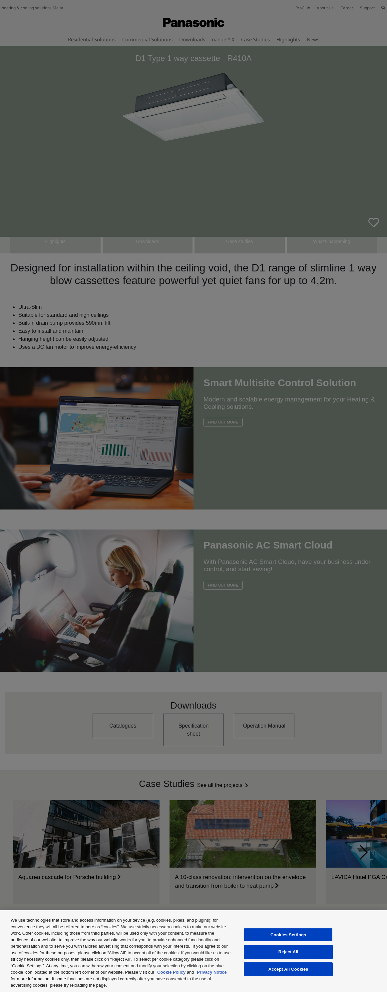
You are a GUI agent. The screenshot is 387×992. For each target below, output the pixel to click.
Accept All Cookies (288, 969)
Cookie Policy (171, 972)
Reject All (288, 951)
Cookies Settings (288, 934)
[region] (193, 951)
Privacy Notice (212, 972)
